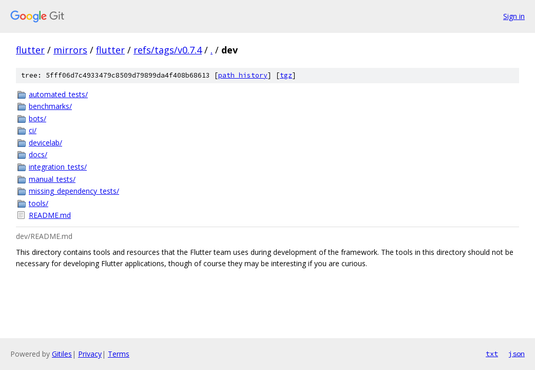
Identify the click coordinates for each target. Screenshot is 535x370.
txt (492, 353)
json (516, 353)
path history (243, 75)
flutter (30, 50)
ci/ (32, 130)
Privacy (90, 354)
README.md (50, 215)
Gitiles (62, 354)
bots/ (37, 118)
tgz (286, 75)
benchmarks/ (50, 106)
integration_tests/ (58, 167)
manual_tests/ (52, 179)
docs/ (38, 154)
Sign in (514, 16)
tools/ (38, 203)
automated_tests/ (58, 94)
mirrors (70, 50)
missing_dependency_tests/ (74, 191)
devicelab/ (45, 142)
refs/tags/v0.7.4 (167, 50)
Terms (118, 354)
